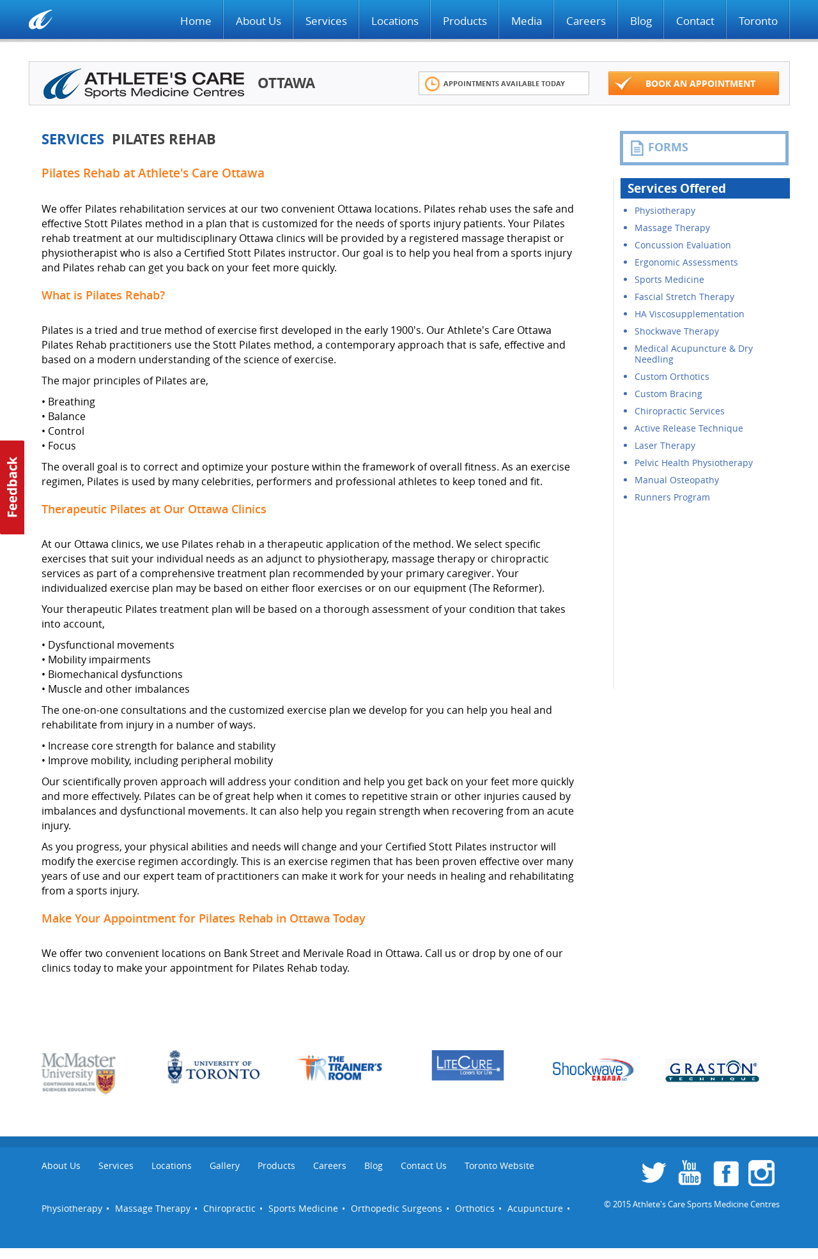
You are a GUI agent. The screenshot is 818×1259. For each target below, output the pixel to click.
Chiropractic (229, 1208)
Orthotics (475, 1208)
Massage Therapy (672, 228)
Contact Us (424, 1165)
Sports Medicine (669, 279)
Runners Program (672, 497)
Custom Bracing (668, 394)
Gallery (225, 1165)
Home (196, 20)
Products (465, 20)
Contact (695, 20)
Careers (586, 20)
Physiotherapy (665, 210)
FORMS (658, 147)
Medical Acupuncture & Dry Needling (694, 353)
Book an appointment (685, 84)
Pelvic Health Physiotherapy (694, 462)
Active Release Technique (689, 428)
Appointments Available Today (495, 84)
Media (526, 20)
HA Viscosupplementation (690, 314)
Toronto (758, 20)
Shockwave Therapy (677, 331)
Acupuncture (535, 1208)
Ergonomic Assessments (686, 262)
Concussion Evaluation (683, 245)
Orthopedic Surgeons (396, 1208)
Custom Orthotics (672, 376)
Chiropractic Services (680, 411)
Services (326, 20)
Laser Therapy (665, 445)
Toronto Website (499, 1165)
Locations (395, 20)
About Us (258, 20)
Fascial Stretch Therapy (684, 296)
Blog (641, 20)
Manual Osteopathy (677, 480)
